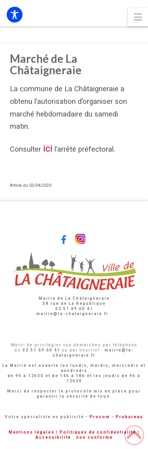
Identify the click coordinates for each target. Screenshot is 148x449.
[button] (138, 17)
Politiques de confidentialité (98, 432)
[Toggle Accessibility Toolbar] (14, 14)
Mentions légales (31, 432)
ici (47, 148)
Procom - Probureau (116, 417)
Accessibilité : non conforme (74, 437)
